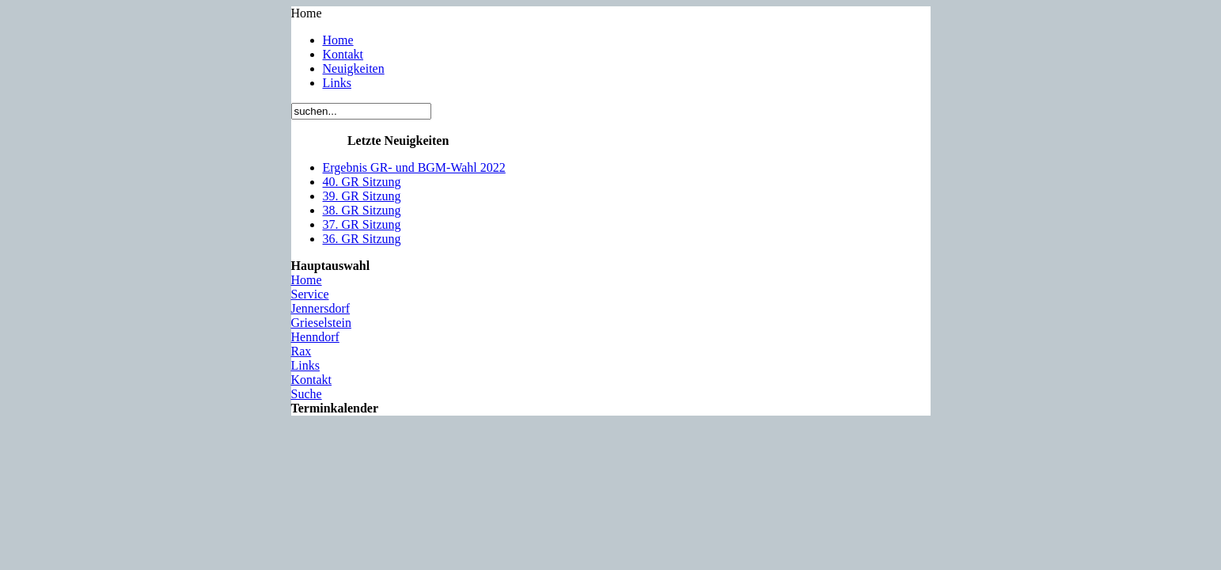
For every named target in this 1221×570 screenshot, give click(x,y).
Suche (306, 394)
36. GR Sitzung (362, 238)
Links (337, 82)
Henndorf (315, 337)
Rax (301, 351)
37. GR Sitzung (362, 224)
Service (310, 294)
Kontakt (343, 54)
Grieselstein (321, 322)
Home (338, 40)
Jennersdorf (321, 308)
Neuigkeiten (354, 68)
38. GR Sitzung (362, 210)
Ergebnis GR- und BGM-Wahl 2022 (414, 167)
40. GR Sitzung (362, 181)
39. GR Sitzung (362, 196)
